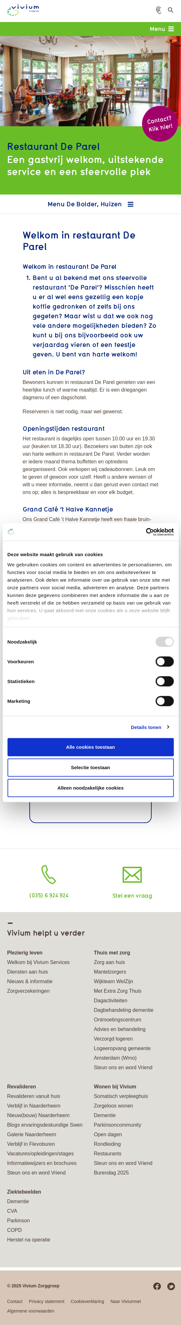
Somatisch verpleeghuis (121, 1096)
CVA (12, 1211)
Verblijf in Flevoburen (31, 1144)
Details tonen (146, 727)
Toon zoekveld (170, 11)
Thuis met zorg (112, 952)
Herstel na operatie (28, 1239)
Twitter (171, 1286)
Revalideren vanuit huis (33, 1096)
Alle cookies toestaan (90, 747)
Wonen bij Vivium (115, 1086)
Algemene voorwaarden (30, 1311)
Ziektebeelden (24, 1192)
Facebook (157, 1286)
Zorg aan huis (109, 962)
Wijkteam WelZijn (113, 981)
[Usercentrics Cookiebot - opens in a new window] (146, 532)
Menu (162, 29)
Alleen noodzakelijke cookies (90, 788)
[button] (158, 10)
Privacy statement (46, 1301)
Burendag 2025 (111, 1172)
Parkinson (18, 1220)
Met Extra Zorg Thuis (117, 991)
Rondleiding (107, 1144)
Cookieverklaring (87, 1301)
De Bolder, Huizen (95, 204)
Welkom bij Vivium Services (38, 962)
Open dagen (108, 1134)
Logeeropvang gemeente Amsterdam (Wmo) (122, 1053)
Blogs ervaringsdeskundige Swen (45, 1125)
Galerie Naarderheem (31, 1134)
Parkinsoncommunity (117, 1125)
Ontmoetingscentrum (117, 1019)
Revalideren (21, 1086)
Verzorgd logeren (113, 1039)
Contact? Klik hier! (159, 123)
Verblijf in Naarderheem (33, 1105)
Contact (14, 1301)
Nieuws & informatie (29, 981)
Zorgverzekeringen (28, 991)
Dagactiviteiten (110, 1000)
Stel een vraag (132, 895)
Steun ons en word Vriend (123, 1067)
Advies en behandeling (120, 1029)
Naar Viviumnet (125, 1301)
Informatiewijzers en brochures (42, 1163)
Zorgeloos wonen (113, 1105)
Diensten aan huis (27, 972)
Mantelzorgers (110, 972)
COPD (14, 1230)
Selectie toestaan (90, 767)
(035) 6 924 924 (48, 895)
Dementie (105, 1115)
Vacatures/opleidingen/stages (40, 1153)
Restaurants (107, 1153)
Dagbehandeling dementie (124, 1010)
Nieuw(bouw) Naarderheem (38, 1115)
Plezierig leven (24, 952)
